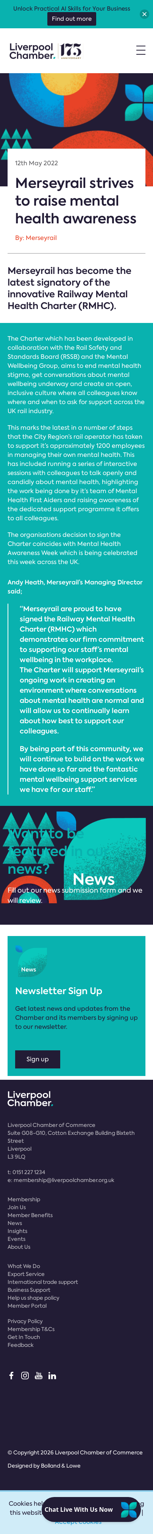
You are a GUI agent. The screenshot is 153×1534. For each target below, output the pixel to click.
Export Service (26, 1274)
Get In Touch (24, 1337)
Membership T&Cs (31, 1329)
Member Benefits (30, 1215)
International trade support (43, 1282)
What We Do (24, 1266)
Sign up (38, 1059)
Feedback (21, 1345)
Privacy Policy (25, 1321)
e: (61, 1180)
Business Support (29, 1290)
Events (16, 1239)
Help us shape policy (33, 1297)
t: (26, 1172)
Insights (17, 1231)
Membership (24, 1199)
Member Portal (27, 1305)
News (15, 1223)
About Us (19, 1246)
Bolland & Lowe (61, 1465)
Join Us (17, 1207)
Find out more (72, 19)
